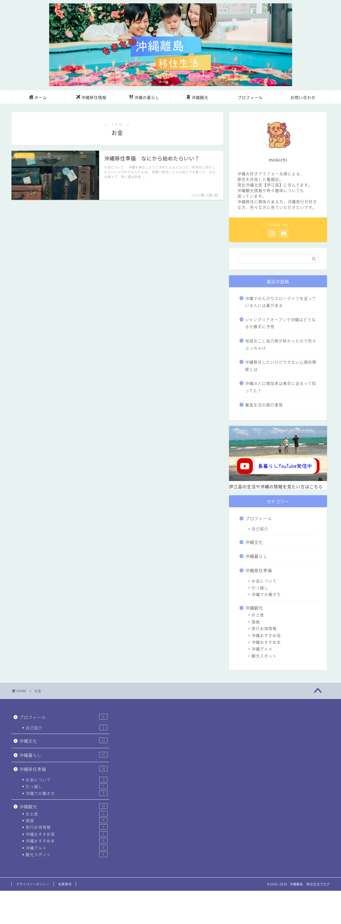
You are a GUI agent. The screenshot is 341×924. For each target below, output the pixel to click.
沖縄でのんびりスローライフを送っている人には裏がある (280, 301)
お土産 (258, 614)
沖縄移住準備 (258, 570)
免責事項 (64, 884)
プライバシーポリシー (32, 884)
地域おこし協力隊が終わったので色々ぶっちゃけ (280, 344)
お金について (264, 581)
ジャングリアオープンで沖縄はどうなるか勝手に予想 (280, 323)
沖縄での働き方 (266, 594)
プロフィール (250, 97)
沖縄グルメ (262, 648)
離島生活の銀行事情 (264, 404)
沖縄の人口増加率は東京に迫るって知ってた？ (280, 386)
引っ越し (260, 587)
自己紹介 (260, 528)
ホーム (38, 97)
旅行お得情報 (264, 628)
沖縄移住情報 (91, 97)
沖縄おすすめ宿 (266, 635)
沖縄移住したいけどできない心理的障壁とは (280, 365)
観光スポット (264, 655)
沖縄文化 (254, 542)
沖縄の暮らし (144, 97)
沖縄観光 (197, 97)
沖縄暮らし (256, 556)
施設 (256, 621)
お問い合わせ (303, 97)
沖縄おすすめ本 (266, 642)
